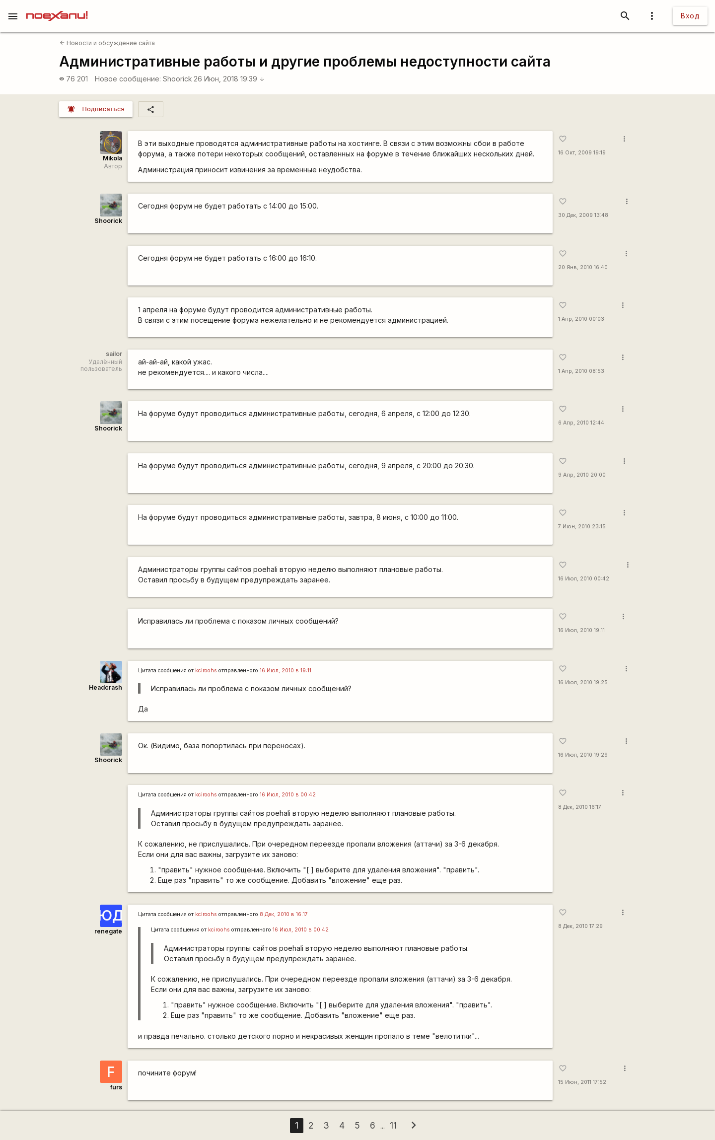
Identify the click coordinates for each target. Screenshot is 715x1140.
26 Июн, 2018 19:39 (229, 78)
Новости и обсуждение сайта (107, 43)
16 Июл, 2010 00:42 (583, 578)
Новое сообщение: (128, 78)
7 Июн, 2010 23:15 (582, 526)
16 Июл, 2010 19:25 (583, 682)
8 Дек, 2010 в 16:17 (284, 914)
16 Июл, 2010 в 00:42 (288, 794)
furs (116, 1087)
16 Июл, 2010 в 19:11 (285, 670)
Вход (690, 15)
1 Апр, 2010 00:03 (581, 319)
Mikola (112, 158)
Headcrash (105, 687)
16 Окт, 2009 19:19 (582, 152)
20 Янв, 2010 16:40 (583, 267)
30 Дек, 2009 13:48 (583, 215)
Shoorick (177, 78)
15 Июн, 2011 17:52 (582, 1082)
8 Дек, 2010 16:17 (579, 807)
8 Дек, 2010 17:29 (580, 926)
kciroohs (206, 670)
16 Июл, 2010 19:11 (581, 630)
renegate (108, 931)
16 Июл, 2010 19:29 (583, 755)
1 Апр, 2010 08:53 (581, 371)
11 (393, 1125)
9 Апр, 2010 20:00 (582, 475)
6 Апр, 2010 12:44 (581, 423)
